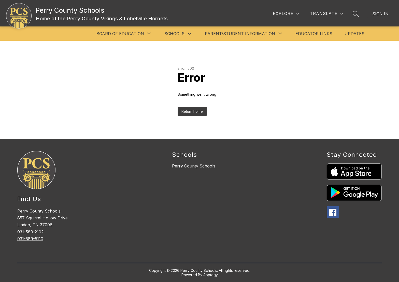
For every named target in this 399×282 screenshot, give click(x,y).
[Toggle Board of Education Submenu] (149, 33)
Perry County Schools (193, 165)
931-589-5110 (30, 238)
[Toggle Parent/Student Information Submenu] (280, 33)
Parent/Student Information (240, 33)
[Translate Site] (327, 13)
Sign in (380, 13)
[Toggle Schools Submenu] (190, 33)
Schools (174, 33)
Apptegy (210, 275)
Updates (354, 33)
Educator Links (313, 33)
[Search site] (356, 14)
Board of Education (120, 33)
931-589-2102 (30, 231)
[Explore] (286, 13)
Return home (192, 111)
